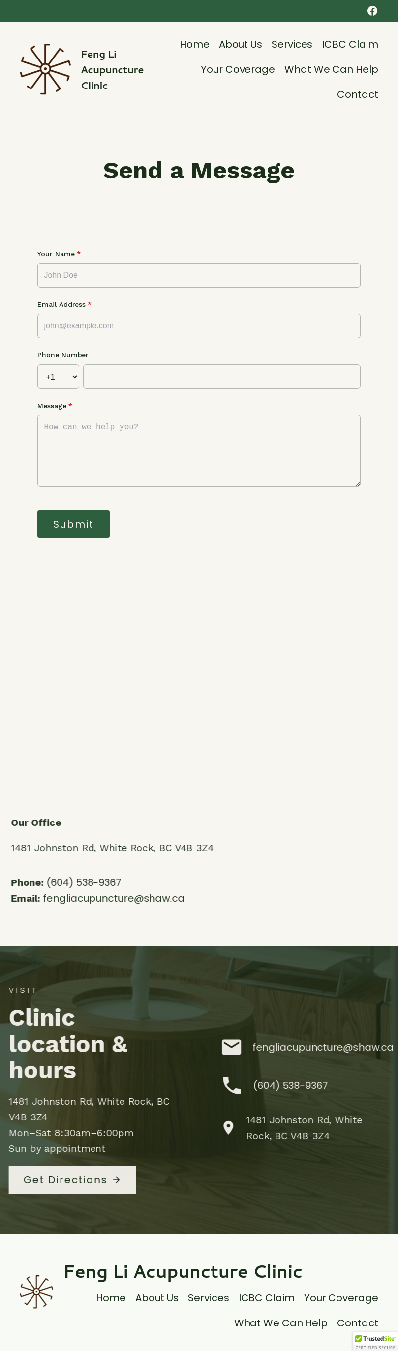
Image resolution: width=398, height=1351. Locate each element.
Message (54, 406)
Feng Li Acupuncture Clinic (112, 69)
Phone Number (63, 355)
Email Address (64, 304)
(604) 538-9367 (91, 882)
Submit (73, 524)
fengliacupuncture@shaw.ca (121, 898)
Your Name (58, 254)
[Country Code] (58, 376)
